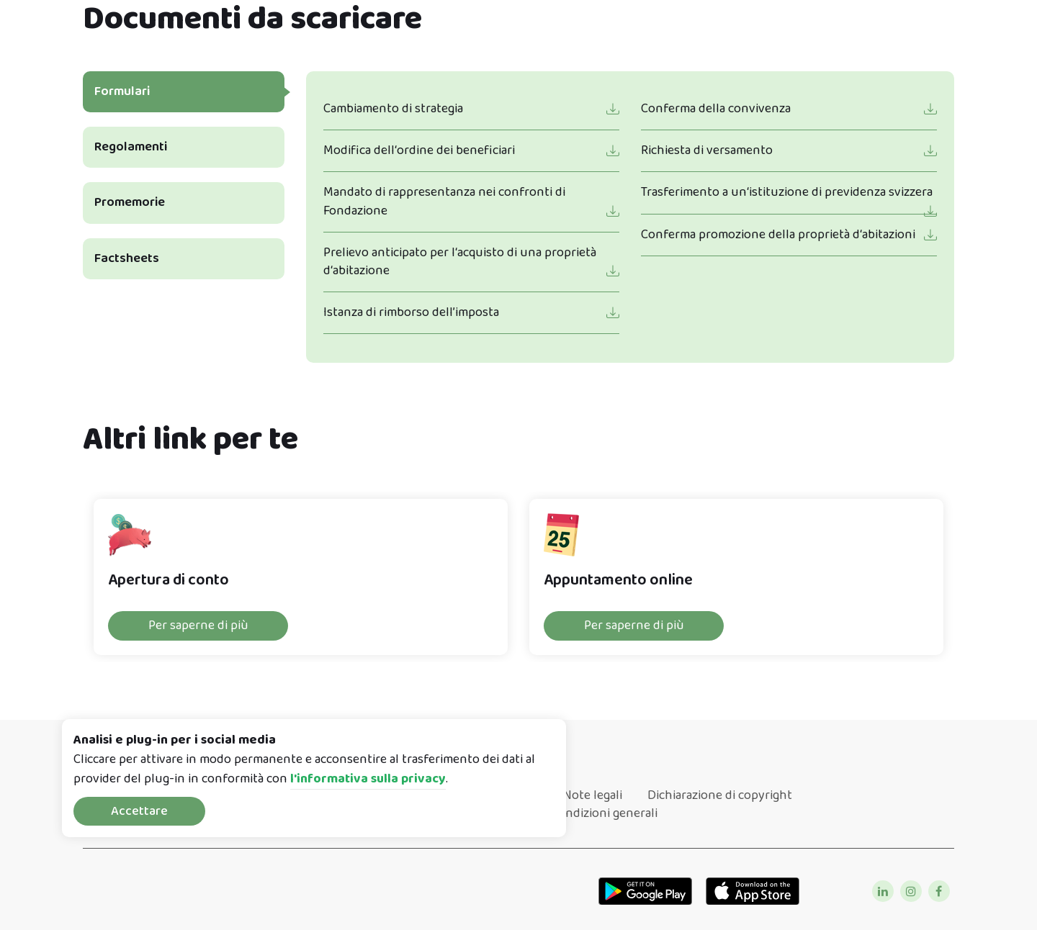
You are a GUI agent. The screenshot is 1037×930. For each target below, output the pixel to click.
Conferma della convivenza (716, 109)
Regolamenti (130, 147)
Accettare (139, 811)
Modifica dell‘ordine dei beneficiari (419, 150)
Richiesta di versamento (707, 150)
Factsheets (126, 258)
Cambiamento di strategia (393, 109)
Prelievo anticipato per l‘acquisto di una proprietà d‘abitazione (459, 262)
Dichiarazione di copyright (719, 795)
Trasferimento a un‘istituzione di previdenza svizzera (787, 192)
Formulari (122, 91)
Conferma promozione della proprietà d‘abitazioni (778, 235)
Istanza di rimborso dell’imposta (411, 312)
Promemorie (129, 202)
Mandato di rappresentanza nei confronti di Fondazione (444, 201)
